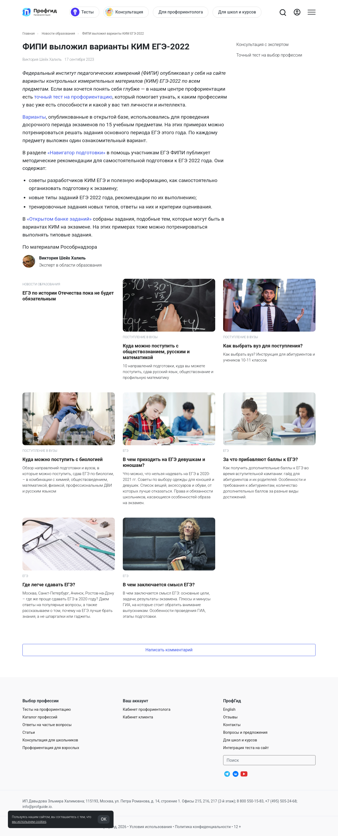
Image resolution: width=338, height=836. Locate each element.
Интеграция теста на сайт (246, 748)
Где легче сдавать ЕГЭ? (48, 584)
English (229, 709)
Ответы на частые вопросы (47, 725)
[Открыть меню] (312, 12)
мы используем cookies (29, 822)
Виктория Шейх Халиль (42, 59)
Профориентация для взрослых (50, 748)
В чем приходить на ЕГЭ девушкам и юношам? (164, 462)
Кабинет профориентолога (146, 709)
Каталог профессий (39, 717)
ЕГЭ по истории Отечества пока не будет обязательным (68, 295)
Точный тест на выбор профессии (269, 55)
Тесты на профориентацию (46, 709)
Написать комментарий (169, 649)
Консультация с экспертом (262, 44)
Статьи (28, 732)
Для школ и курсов (240, 740)
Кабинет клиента (138, 717)
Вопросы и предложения (245, 732)
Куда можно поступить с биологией (62, 459)
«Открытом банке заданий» (59, 219)
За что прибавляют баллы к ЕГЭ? (260, 459)
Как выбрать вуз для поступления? (263, 346)
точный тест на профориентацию (73, 97)
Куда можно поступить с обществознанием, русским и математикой (156, 351)
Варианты (34, 117)
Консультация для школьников (50, 740)
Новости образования (58, 33)
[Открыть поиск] (283, 12)
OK (103, 819)
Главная (28, 33)
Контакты (232, 725)
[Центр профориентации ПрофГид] (39, 12)
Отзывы (230, 717)
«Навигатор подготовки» (76, 153)
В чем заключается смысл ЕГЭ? (159, 584)
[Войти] (297, 12)
